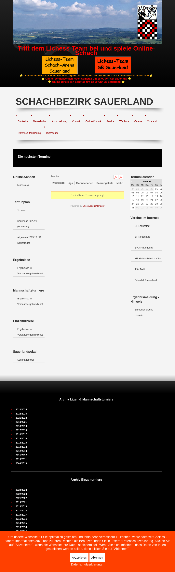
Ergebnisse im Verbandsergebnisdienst (30, 271)
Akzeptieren (79, 557)
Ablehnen (97, 557)
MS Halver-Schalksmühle (148, 258)
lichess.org (23, 185)
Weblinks (124, 121)
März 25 (147, 181)
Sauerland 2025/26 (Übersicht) (27, 224)
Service (110, 121)
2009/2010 (58, 183)
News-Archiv (39, 121)
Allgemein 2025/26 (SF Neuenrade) (29, 240)
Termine (21, 210)
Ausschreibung (59, 121)
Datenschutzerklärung (29, 133)
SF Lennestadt (142, 226)
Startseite (23, 121)
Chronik (76, 121)
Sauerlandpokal (25, 359)
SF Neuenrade (142, 236)
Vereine (138, 121)
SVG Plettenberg (144, 247)
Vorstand (151, 121)
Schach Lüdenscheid (146, 280)
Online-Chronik (93, 121)
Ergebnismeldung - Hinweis (145, 312)
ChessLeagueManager (93, 206)
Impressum (52, 133)
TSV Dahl (140, 269)
